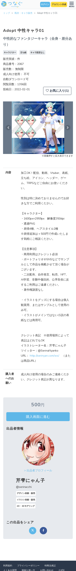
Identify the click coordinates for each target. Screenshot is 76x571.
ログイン (45, 4)
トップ (6, 13)
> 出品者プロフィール (38, 470)
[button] (8, 127)
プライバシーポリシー (28, 565)
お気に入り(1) (57, 91)
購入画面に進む (38, 416)
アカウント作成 (59, 4)
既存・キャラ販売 (23, 13)
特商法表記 (50, 565)
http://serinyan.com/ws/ (44, 356)
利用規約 (7, 565)
